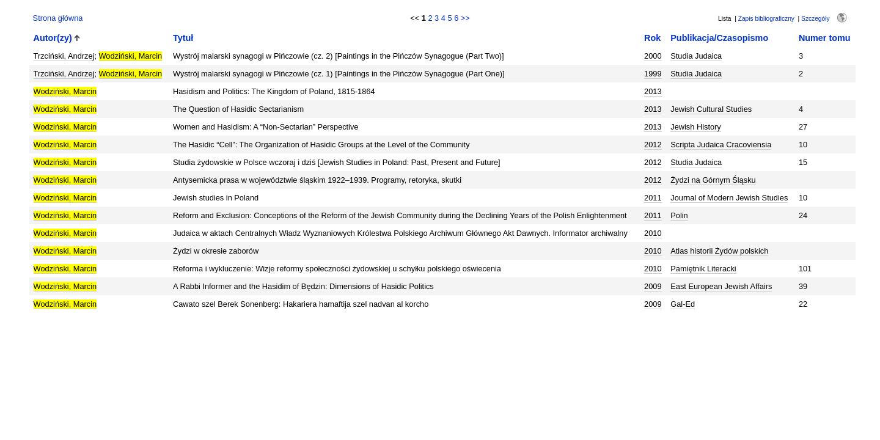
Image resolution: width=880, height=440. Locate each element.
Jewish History (695, 126)
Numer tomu (825, 38)
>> (465, 18)
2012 (652, 144)
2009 (652, 286)
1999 (652, 73)
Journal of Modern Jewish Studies (729, 197)
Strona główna (58, 18)
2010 (652, 233)
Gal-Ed (682, 304)
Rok (652, 38)
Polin (679, 215)
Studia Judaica (696, 56)
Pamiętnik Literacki (703, 268)
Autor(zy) (53, 38)
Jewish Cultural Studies (711, 109)
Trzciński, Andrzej (64, 56)
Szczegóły (815, 18)
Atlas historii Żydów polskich (719, 250)
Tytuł (183, 38)
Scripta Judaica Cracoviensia (720, 144)
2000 (652, 56)
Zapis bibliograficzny (766, 18)
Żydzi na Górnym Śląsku (712, 180)
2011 (652, 197)
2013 (652, 91)
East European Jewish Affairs (721, 286)
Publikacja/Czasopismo (719, 38)
